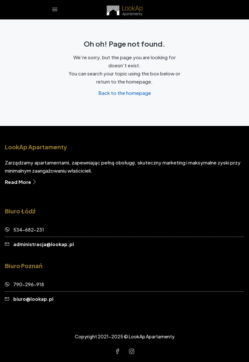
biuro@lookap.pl (33, 299)
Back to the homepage (124, 93)
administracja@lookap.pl (43, 244)
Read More (21, 182)
